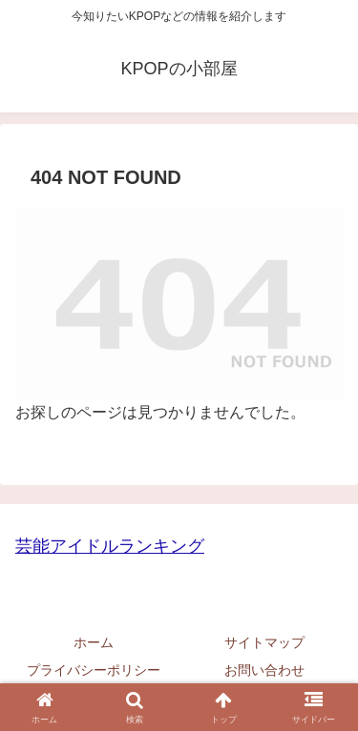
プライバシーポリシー (93, 670)
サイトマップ (264, 642)
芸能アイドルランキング (109, 546)
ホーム (94, 642)
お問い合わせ (264, 670)
